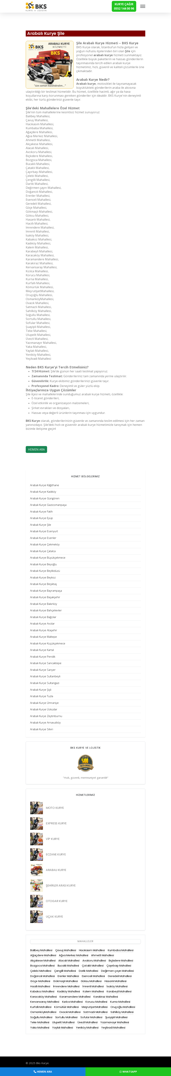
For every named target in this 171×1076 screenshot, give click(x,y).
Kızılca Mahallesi (72, 1002)
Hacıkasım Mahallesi (92, 950)
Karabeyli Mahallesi (119, 991)
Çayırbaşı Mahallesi (119, 965)
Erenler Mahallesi (68, 976)
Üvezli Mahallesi (88, 1022)
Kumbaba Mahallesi (121, 950)
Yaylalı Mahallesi (62, 1027)
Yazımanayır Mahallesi (114, 1022)
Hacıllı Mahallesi (40, 986)
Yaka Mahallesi (39, 1027)
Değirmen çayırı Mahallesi (117, 971)
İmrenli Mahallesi (93, 986)
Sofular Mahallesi (91, 1017)
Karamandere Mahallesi (75, 996)
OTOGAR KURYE (56, 901)
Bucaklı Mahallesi (68, 965)
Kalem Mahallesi (93, 991)
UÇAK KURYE (54, 916)
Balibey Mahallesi (41, 950)
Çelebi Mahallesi (40, 971)
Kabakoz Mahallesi (42, 991)
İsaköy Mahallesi (117, 986)
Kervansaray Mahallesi (44, 1002)
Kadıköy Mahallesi (68, 991)
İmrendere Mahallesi (66, 986)
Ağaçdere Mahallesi (43, 955)
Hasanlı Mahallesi (116, 981)
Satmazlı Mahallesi (95, 1012)
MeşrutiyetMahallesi (95, 1007)
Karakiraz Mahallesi (105, 996)
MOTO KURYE (55, 808)
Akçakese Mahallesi (42, 960)
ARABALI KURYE (56, 870)
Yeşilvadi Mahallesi (113, 1027)
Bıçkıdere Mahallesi (121, 960)
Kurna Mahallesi (120, 1002)
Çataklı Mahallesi (93, 965)
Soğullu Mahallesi (41, 1017)
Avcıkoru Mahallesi (94, 960)
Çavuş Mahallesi (65, 950)
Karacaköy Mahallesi (43, 996)
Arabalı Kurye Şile (45, 33)
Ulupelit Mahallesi (63, 1022)
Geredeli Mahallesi (120, 976)
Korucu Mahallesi (96, 1002)
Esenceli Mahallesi (93, 976)
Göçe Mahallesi (40, 981)
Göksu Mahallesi (91, 981)
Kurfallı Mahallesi (40, 1007)
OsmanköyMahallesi (43, 1012)
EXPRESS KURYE (56, 823)
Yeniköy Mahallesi (87, 1027)
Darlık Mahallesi (88, 971)
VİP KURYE (52, 839)
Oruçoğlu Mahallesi (122, 1007)
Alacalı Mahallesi (69, 960)
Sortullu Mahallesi (66, 1017)
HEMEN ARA (36, 449)
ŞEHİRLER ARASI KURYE (61, 885)
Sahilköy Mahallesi (122, 1012)
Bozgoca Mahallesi (42, 965)
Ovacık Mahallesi (70, 1012)
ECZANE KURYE (56, 854)
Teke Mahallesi (39, 1022)
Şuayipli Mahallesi (116, 1017)
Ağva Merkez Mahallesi (73, 955)
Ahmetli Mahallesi (102, 955)
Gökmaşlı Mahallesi (65, 981)
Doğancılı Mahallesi (42, 976)
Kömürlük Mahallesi (66, 1007)
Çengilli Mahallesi (65, 971)
